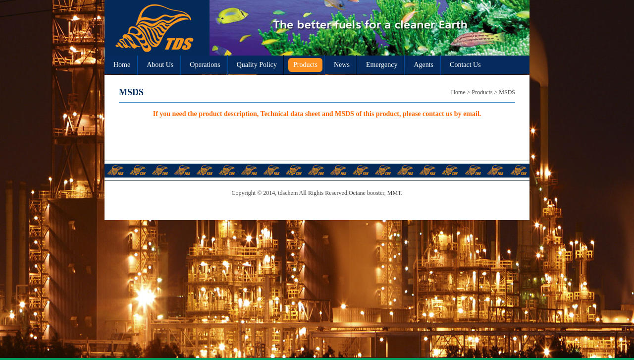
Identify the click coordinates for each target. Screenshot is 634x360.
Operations (205, 64)
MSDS (507, 92)
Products (305, 64)
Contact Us (465, 64)
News (342, 64)
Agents (423, 64)
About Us (160, 64)
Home (121, 64)
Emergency (382, 64)
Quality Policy (257, 64)
